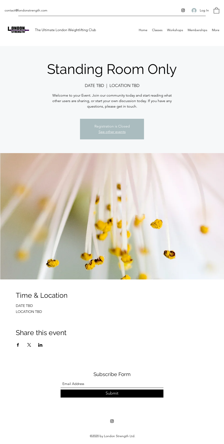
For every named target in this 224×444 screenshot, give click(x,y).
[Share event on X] (29, 345)
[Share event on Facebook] (18, 345)
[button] (216, 10)
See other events (112, 132)
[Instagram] (183, 10)
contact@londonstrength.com (26, 10)
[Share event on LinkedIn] (40, 345)
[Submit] (112, 394)
